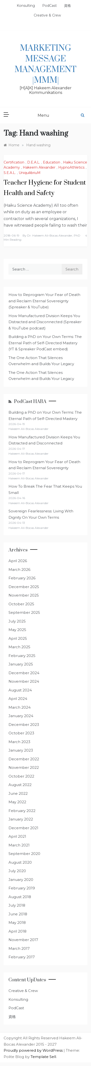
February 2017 (21, 957)
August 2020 (20, 862)
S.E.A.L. (10, 173)
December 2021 (23, 828)
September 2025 (24, 612)
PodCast (49, 5)
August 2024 (20, 690)
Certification (14, 162)
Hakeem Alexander (39, 167)
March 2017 (19, 948)
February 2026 (21, 578)
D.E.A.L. (33, 162)
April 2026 (17, 560)
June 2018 (17, 914)
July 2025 (17, 621)
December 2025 (23, 586)
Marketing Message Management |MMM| (45, 64)
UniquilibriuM (30, 173)
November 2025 (23, 595)
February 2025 (21, 655)
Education (51, 162)
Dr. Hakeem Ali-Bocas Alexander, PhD (53, 235)
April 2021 (17, 836)
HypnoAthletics (71, 167)
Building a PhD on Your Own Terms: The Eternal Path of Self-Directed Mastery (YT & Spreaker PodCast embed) (45, 342)
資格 (67, 5)
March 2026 (19, 569)
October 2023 (21, 733)
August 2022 (20, 784)
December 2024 (23, 673)
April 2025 (17, 638)
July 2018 (16, 905)
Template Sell (43, 1056)
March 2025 (19, 647)
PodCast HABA (30, 402)
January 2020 (20, 879)
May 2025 (17, 629)
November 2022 (23, 767)
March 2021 (19, 845)
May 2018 (17, 922)
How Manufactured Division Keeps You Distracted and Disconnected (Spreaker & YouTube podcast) (45, 321)
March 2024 (19, 707)
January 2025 (20, 664)
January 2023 (20, 750)
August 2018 (19, 896)
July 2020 (17, 871)
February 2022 (21, 810)
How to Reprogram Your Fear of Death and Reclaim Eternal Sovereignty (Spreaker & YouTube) (44, 300)
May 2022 (17, 802)
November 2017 (23, 939)
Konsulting (26, 5)
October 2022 (21, 776)
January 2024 (20, 715)
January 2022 (20, 819)
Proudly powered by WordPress (34, 1050)
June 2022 (18, 793)
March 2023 (19, 741)
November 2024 (23, 681)
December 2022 (23, 759)
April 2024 (17, 698)
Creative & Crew (47, 15)
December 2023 (23, 724)
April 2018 (17, 931)
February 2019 (21, 888)
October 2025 (21, 604)
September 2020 (24, 853)
